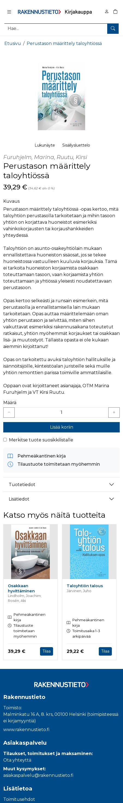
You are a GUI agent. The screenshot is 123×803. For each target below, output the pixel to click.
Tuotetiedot (22, 484)
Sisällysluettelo (76, 145)
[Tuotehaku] (61, 28)
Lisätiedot (19, 499)
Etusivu (12, 43)
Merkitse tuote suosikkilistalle (41, 440)
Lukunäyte (45, 145)
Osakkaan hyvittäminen (21, 588)
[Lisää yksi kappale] (114, 412)
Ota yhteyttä (17, 760)
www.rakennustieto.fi (26, 729)
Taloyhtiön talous (85, 585)
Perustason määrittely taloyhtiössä (64, 43)
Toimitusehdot (19, 799)
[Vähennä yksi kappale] (9, 412)
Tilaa (46, 651)
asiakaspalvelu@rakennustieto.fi (38, 775)
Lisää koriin (61, 427)
